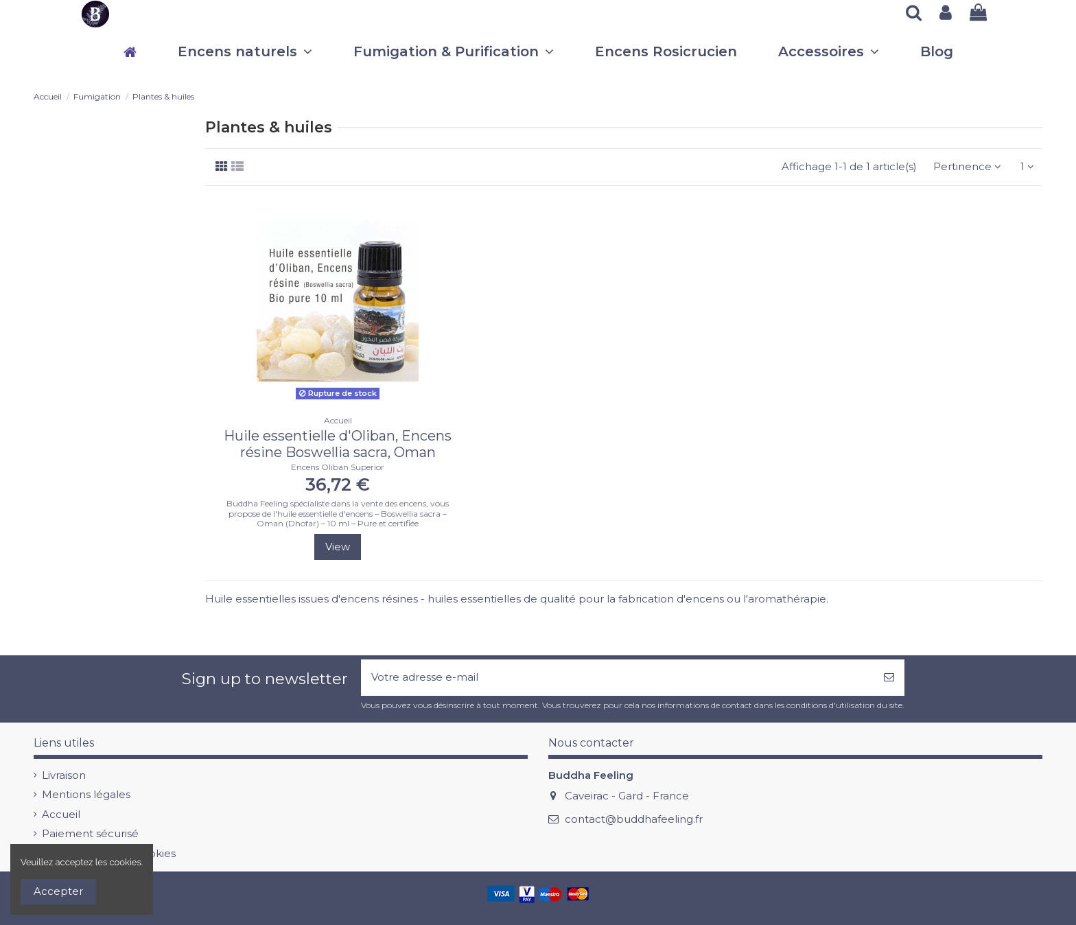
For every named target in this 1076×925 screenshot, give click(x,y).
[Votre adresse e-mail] (617, 677)
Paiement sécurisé (90, 833)
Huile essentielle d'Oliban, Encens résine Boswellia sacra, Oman (338, 444)
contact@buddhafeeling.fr (634, 819)
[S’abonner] (889, 677)
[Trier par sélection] (967, 167)
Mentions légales (86, 794)
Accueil (61, 814)
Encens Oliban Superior (337, 467)
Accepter (58, 891)
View (337, 546)
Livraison (64, 775)
